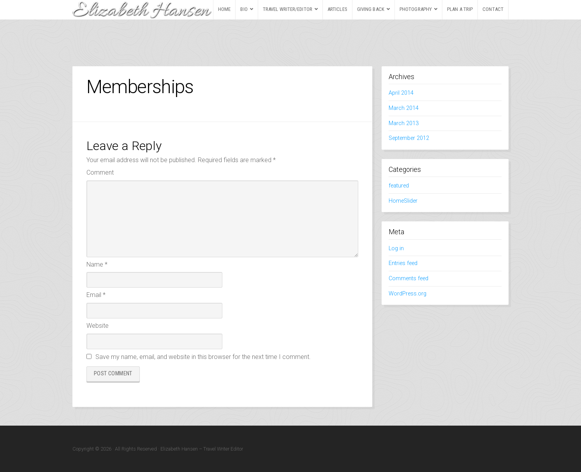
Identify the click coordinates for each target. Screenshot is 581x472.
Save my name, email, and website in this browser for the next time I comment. (203, 357)
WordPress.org (407, 293)
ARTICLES (337, 9)
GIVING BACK (370, 9)
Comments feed (408, 278)
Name (96, 264)
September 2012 (409, 138)
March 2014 (404, 108)
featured (399, 185)
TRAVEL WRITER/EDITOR (287, 9)
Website (97, 325)
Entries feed (403, 263)
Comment (100, 172)
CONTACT (493, 9)
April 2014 (401, 93)
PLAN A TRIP (460, 9)
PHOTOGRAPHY (416, 9)
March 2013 (404, 123)
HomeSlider (403, 201)
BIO (243, 9)
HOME (224, 9)
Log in (396, 248)
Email (96, 295)
